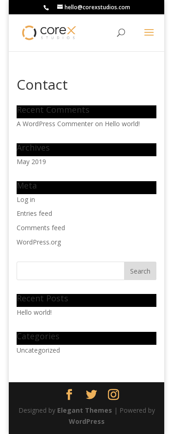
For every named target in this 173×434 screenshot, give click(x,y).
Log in (26, 199)
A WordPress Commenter (55, 123)
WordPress (87, 421)
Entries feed (34, 213)
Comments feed (41, 227)
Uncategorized (38, 350)
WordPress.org (39, 242)
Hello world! (122, 123)
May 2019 (31, 161)
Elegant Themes (84, 410)
